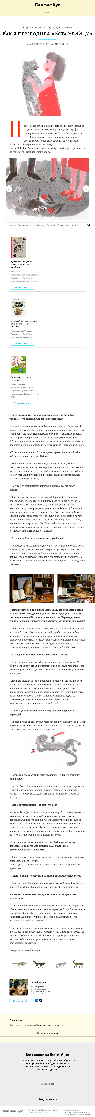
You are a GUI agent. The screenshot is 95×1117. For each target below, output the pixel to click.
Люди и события (32, 28)
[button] (87, 161)
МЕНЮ (46, 12)
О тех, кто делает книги (58, 28)
